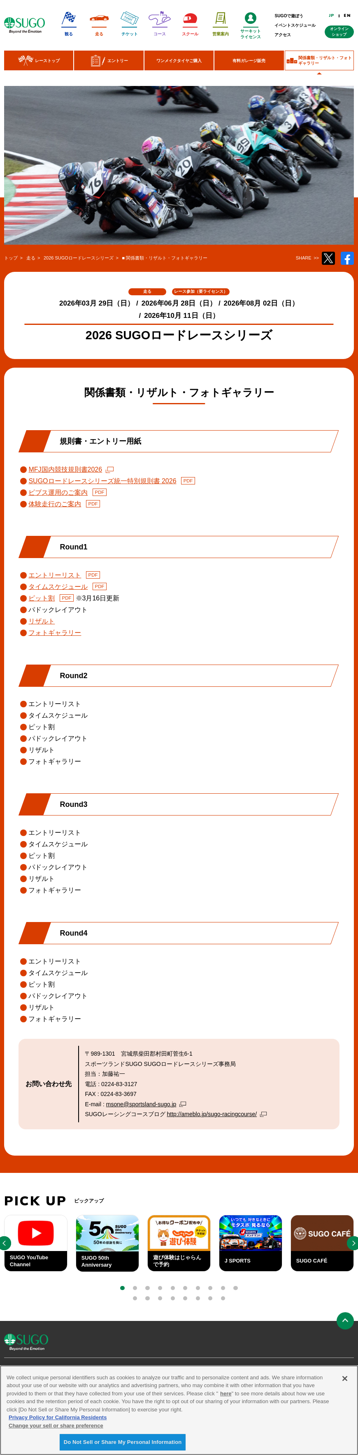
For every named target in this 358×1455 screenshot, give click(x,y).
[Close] (345, 1381)
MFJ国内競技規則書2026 (65, 469)
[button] (122, 1288)
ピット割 (41, 598)
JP (332, 16)
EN (347, 16)
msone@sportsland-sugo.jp (141, 1104)
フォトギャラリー (54, 632)
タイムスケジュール (58, 586)
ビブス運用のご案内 (58, 492)
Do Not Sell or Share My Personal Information (123, 1445)
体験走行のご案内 (54, 503)
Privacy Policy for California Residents (58, 1420)
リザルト (41, 621)
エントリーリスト (54, 575)
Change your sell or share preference (56, 1428)
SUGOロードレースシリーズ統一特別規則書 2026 (102, 480)
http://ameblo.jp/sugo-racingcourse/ (212, 1114)
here (225, 1396)
